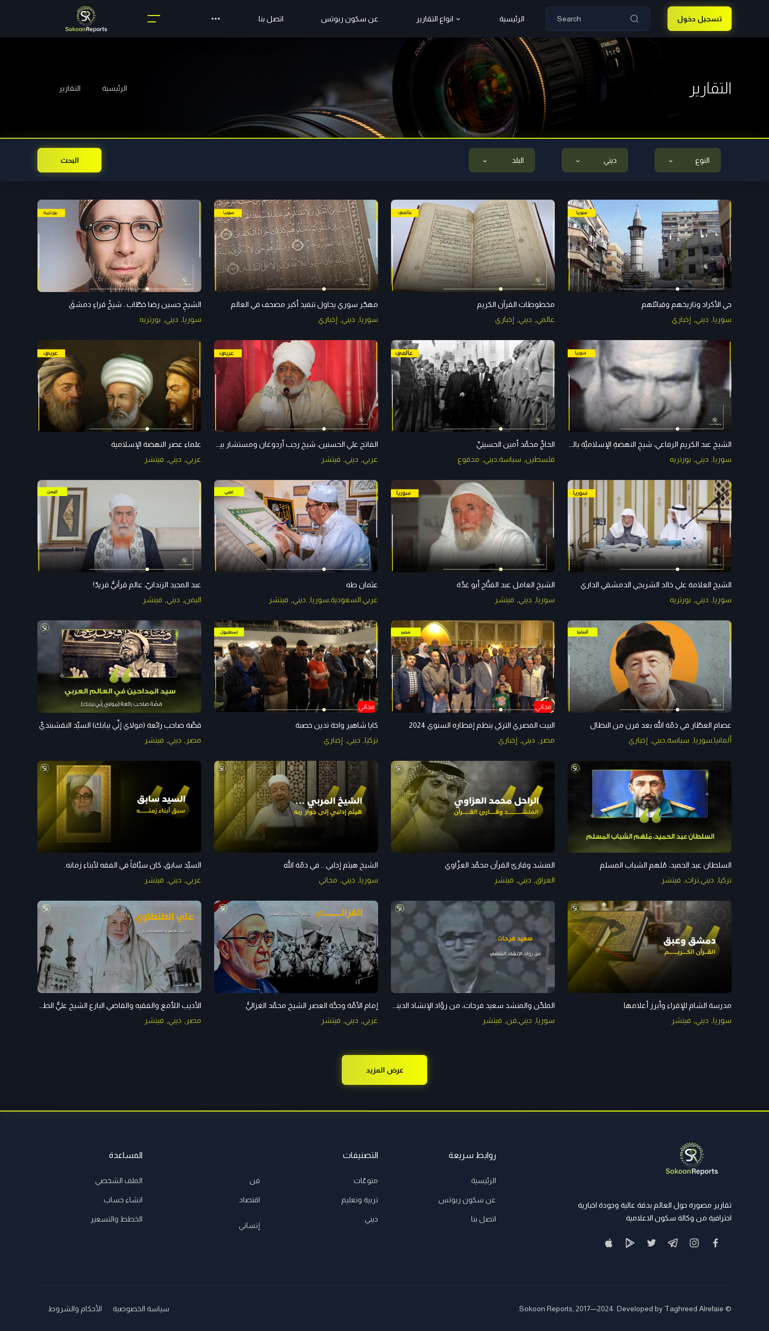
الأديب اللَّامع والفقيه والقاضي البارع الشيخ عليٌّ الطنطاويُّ (111, 1005)
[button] (215, 18)
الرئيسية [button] (511, 18)
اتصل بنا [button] (271, 18)
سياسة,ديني (502, 459)
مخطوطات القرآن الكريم (516, 304)
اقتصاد (249, 1199)
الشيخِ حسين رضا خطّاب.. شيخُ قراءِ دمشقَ (135, 304)
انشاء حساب (123, 1199)
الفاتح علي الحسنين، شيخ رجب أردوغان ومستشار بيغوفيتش (285, 444)
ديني (702, 319)
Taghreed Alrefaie (694, 1308)
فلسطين (540, 459)
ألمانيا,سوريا (713, 740)
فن (254, 1180)
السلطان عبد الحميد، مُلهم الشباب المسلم (666, 865)
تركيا (371, 740)
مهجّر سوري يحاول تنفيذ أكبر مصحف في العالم (304, 304)
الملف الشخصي (119, 1180)
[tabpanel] (384, 607)
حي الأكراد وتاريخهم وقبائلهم (686, 304)
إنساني (249, 1225)
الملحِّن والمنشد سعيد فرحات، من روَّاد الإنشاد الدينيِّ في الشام (457, 1005)
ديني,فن (519, 1020)
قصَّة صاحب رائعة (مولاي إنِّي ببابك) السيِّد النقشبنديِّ (120, 725)
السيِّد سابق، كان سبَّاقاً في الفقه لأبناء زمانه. (132, 865)
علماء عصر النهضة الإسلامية (156, 444)
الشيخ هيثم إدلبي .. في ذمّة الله (331, 865)
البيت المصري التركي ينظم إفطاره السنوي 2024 (482, 725)
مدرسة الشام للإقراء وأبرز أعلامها (678, 1005)
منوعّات (366, 1180)
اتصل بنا (483, 1219)
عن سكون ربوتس (350, 18)
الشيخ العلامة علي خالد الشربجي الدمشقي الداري (656, 584)
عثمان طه (362, 584)
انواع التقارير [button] (439, 18)
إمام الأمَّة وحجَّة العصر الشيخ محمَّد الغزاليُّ (312, 1005)
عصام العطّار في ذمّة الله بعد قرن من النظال (661, 725)
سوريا (722, 319)
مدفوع (469, 459)
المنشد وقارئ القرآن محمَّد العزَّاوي (500, 865)
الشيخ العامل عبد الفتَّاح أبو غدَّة (506, 584)
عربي (370, 459)
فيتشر (331, 459)
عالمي (545, 319)
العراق (545, 880)
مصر (547, 740)
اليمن (192, 599)
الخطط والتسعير (116, 1219)
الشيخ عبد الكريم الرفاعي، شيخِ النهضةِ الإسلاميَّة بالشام (645, 444)
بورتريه (150, 319)
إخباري (681, 319)
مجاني (328, 880)
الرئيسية (114, 88)
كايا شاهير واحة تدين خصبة (336, 725)
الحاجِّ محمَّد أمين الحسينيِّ (515, 444)
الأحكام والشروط (75, 1308)
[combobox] (688, 160)
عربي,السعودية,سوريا (344, 599)
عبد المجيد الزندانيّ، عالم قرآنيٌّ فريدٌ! (147, 584)
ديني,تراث (699, 880)
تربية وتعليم (359, 1199)
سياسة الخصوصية (141, 1308)
